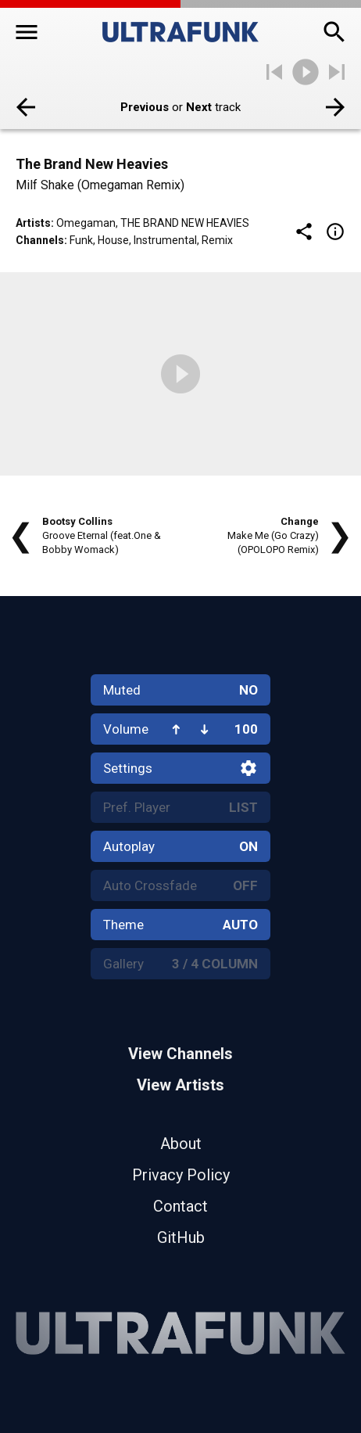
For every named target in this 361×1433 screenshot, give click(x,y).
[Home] (180, 32)
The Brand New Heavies (184, 223)
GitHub (181, 1237)
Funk (81, 240)
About (181, 1143)
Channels (40, 240)
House (113, 240)
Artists (33, 223)
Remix (217, 240)
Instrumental (165, 240)
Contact (180, 1206)
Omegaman (86, 223)
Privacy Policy (181, 1174)
